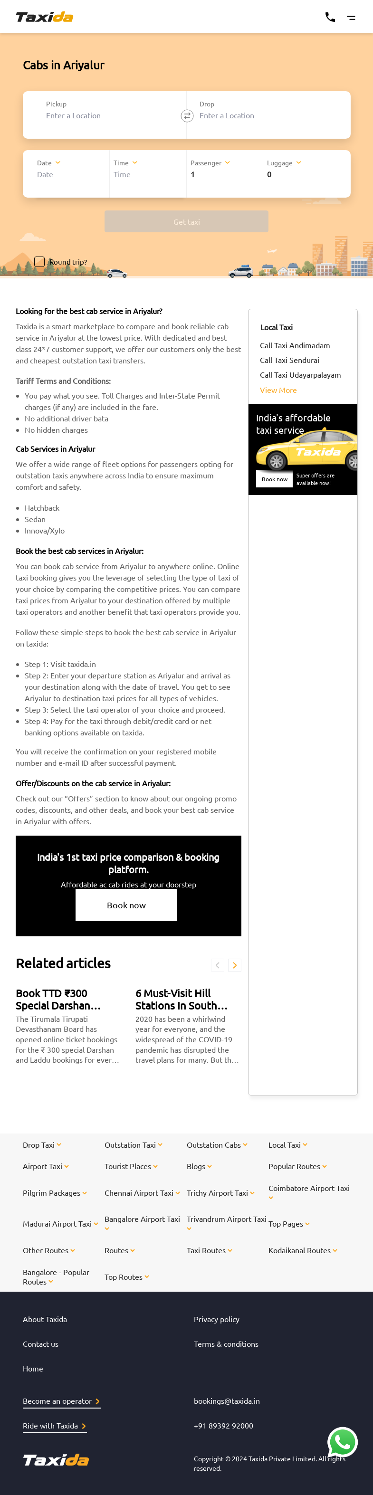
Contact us (40, 1343)
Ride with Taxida (54, 1425)
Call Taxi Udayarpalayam (300, 374)
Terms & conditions (226, 1343)
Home (33, 1368)
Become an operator (61, 1400)
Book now (126, 905)
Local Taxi (276, 327)
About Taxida (45, 1319)
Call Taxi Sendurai (289, 359)
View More (278, 389)
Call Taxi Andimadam (295, 345)
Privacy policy (216, 1319)
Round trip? (60, 262)
